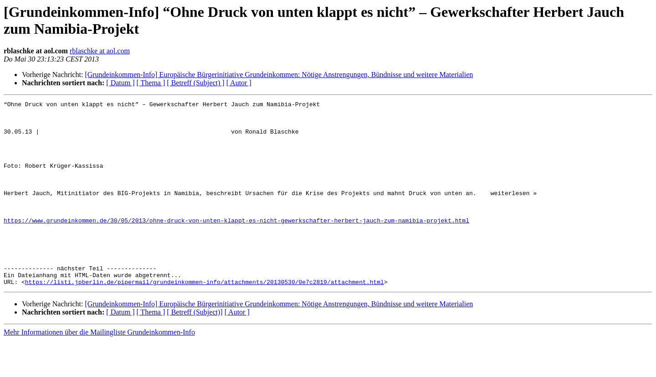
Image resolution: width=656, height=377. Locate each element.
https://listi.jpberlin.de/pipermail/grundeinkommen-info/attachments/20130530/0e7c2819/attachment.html (204, 319)
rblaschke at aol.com (100, 51)
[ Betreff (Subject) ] (195, 83)
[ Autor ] (238, 83)
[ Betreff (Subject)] (194, 349)
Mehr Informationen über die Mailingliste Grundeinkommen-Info (99, 369)
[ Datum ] (120, 83)
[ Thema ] (151, 83)
